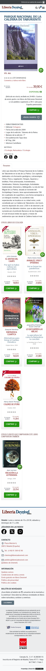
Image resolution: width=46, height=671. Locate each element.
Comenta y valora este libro (15, 80)
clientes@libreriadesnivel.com (14, 555)
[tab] (6, 166)
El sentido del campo (11, 260)
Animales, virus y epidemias (34, 261)
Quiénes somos (7, 572)
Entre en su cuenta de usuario (33, 2)
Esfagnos (17, 127)
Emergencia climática (11, 333)
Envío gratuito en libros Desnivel (14, 577)
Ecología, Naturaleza (13, 150)
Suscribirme (8, 603)
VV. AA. (7, 73)
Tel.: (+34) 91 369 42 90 (12, 550)
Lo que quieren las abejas (34, 330)
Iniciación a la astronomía (11, 474)
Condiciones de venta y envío (12, 575)
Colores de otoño (12, 404)
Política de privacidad (10, 580)
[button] (36, 7)
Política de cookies (8, 583)
